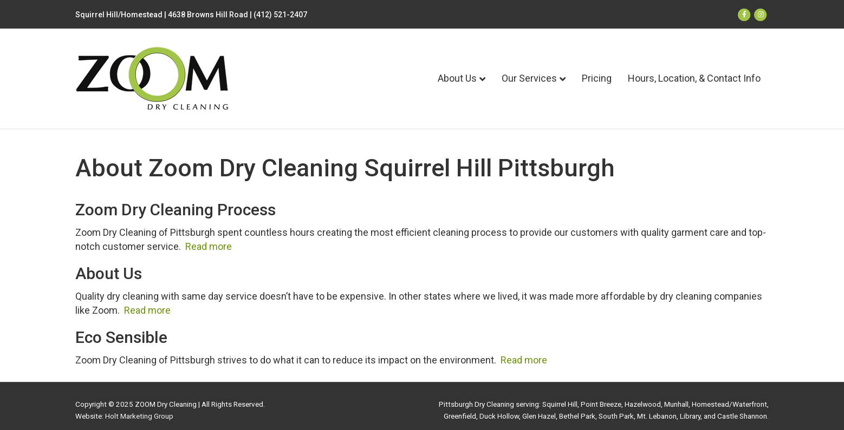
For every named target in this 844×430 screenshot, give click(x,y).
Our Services (529, 78)
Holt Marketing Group (139, 416)
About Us (457, 78)
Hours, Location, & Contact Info (694, 78)
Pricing (597, 78)
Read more (208, 246)
